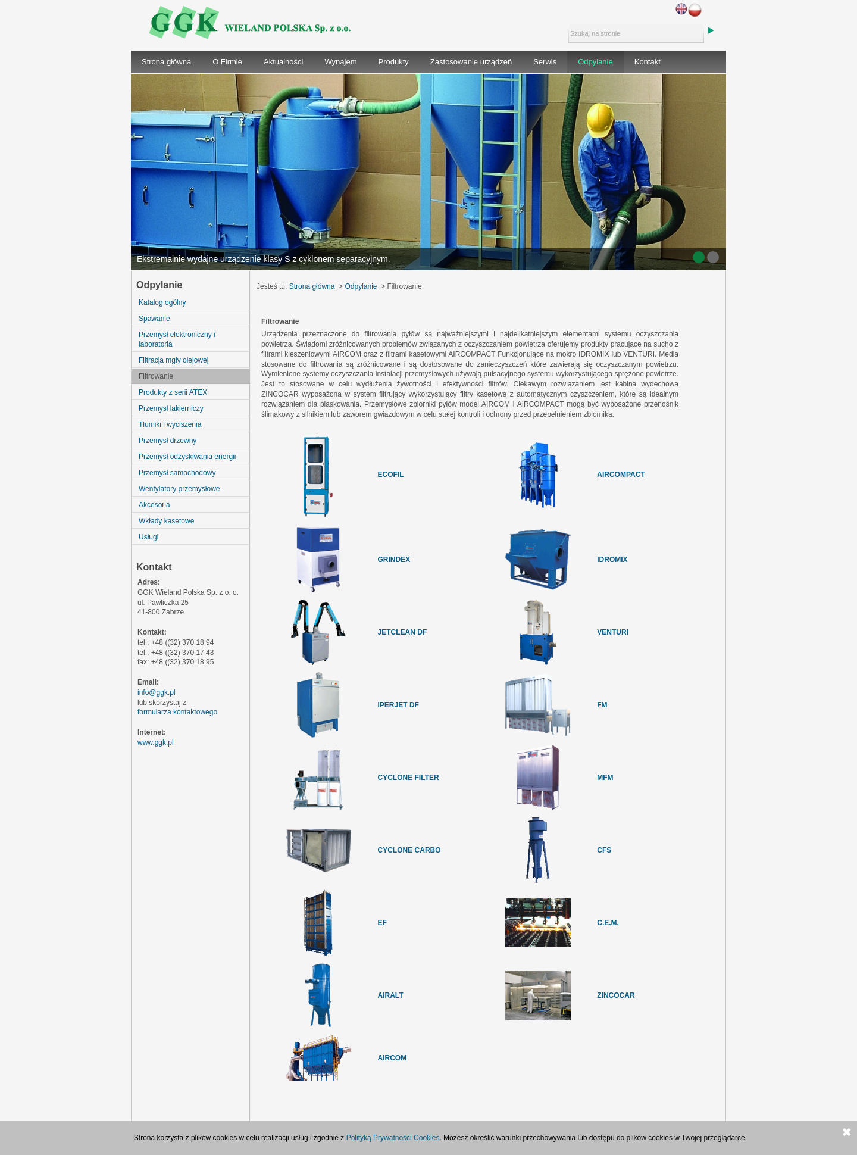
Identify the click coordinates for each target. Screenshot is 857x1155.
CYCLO (390, 777)
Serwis (544, 61)
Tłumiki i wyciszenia (170, 424)
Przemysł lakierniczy (171, 408)
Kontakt (647, 61)
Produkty (394, 61)
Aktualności (283, 61)
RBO (433, 850)
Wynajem (340, 61)
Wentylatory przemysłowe (179, 489)
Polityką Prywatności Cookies (393, 1138)
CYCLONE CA (401, 850)
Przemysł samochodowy (177, 473)
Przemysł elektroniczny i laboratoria (177, 339)
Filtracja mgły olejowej (173, 360)
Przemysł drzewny (167, 440)
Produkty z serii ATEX (173, 392)
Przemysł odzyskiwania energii (187, 456)
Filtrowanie (156, 376)
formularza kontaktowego (177, 712)
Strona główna (166, 61)
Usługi (148, 537)
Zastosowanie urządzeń (471, 61)
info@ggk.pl (156, 692)
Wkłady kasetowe (166, 521)
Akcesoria (154, 505)
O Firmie (227, 61)
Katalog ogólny (162, 302)
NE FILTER (421, 777)
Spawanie (154, 318)
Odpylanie (595, 61)
